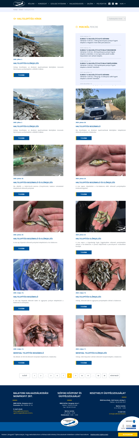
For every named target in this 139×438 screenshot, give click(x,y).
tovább (21, 75)
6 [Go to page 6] (57, 375)
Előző (24, 375)
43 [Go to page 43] (104, 375)
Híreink (21, 9)
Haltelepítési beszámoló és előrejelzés (33, 182)
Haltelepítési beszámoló (88, 126)
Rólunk (32, 4)
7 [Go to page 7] (63, 375)
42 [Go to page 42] (98, 375)
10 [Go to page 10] (82, 375)
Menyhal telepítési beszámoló (28, 353)
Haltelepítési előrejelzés (26, 63)
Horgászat (43, 4)
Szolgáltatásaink (59, 4)
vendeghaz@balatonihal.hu (117, 414)
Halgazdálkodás (77, 4)
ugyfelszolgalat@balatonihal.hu (23, 413)
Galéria (91, 4)
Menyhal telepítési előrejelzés (91, 353)
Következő (114, 375)
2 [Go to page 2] (40, 375)
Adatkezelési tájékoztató (99, 434)
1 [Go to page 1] (34, 375)
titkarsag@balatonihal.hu (21, 411)
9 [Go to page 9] (75, 375)
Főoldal (15, 9)
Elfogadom (128, 434)
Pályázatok (101, 4)
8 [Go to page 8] (69, 375)
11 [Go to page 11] (88, 375)
